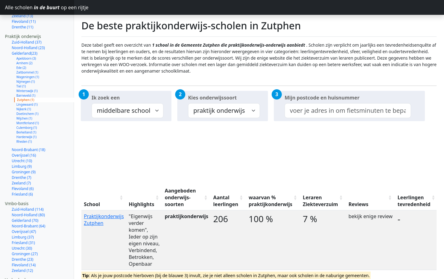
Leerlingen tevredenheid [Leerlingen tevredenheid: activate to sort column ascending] (413, 201)
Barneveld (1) (25, 73)
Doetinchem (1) (27, 92)
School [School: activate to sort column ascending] (92, 204)
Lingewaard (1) (27, 82)
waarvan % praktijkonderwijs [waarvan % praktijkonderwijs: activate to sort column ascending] (270, 201)
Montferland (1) (27, 101)
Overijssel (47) (24, 209)
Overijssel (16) (24, 133)
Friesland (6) (22, 172)
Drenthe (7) (21, 155)
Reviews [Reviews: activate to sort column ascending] (358, 204)
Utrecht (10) (22, 139)
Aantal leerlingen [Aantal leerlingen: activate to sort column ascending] (225, 201)
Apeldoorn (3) (26, 36)
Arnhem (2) (24, 41)
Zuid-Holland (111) (27, 263)
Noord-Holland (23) (28, 25)
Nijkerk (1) (23, 87)
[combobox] (348, 110)
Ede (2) (21, 46)
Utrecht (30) (22, 226)
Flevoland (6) (23, 166)
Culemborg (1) (26, 106)
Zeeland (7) (21, 161)
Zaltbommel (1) (27, 50)
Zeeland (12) (22, 248)
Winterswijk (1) (27, 69)
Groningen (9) (23, 150)
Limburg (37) (23, 215)
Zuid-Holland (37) (27, 20)
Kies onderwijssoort (212, 97)
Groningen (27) (25, 232)
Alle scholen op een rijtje (39, 7)
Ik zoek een (106, 97)
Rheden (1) (24, 119)
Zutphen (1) (25, 78)
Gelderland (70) (25, 198)
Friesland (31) (23, 220)
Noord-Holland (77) (28, 269)
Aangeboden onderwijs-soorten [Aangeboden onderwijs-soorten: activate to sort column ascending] (180, 197)
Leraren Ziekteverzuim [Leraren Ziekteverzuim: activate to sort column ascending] (320, 201)
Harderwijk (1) (26, 115)
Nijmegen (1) (25, 59)
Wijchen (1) (24, 96)
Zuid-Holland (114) (27, 187)
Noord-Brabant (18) (28, 127)
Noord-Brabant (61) (28, 274)
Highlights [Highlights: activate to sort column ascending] (141, 204)
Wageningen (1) (27, 55)
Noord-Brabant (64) (28, 204)
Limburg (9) (22, 144)
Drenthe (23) (22, 237)
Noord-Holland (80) (28, 193)
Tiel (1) (21, 64)
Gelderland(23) (24, 31)
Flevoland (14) (24, 243)
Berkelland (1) (26, 110)
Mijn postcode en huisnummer (322, 97)
